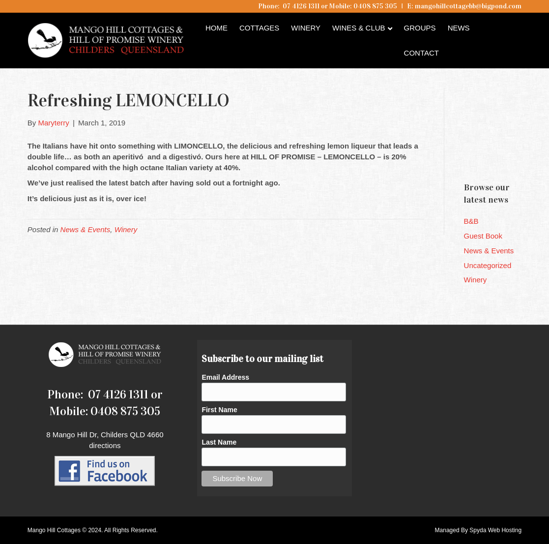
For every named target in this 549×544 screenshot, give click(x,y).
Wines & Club (358, 28)
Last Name (219, 442)
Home (216, 28)
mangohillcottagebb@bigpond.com (468, 6)
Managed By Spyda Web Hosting (478, 530)
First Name (219, 410)
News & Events (85, 229)
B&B (471, 221)
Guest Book (483, 236)
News (459, 28)
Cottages (259, 28)
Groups (420, 28)
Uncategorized (488, 265)
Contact (421, 53)
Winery (305, 28)
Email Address (225, 377)
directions (104, 445)
